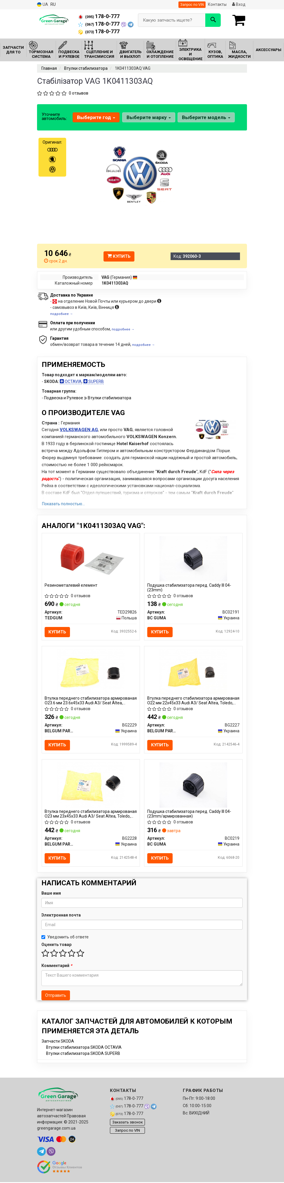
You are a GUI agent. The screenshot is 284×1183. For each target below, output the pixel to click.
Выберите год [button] (96, 117)
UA (42, 4)
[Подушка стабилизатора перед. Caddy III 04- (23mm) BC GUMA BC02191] (193, 558)
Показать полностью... (63, 503)
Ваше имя (51, 894)
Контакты (217, 4)
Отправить (55, 996)
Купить (119, 256)
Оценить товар (56, 945)
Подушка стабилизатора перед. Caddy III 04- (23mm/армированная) (189, 814)
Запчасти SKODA (58, 1042)
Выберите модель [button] (206, 117)
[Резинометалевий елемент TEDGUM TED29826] (91, 558)
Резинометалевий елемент (71, 585)
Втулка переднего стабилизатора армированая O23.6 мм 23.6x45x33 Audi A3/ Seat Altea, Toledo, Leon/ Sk (87, 700)
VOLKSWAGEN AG (79, 429)
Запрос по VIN (192, 5)
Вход (239, 4)
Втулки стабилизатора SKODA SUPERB (83, 1054)
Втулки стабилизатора (109, 398)
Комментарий (56, 966)
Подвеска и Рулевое (64, 398)
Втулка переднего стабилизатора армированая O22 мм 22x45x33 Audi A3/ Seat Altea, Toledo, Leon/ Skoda (190, 700)
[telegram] (41, 1152)
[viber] (51, 1152)
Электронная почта (61, 916)
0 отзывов (78, 93)
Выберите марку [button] (148, 117)
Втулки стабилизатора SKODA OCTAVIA (84, 1048)
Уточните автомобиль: (54, 116)
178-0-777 (99, 16)
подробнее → (61, 314)
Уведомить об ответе (65, 937)
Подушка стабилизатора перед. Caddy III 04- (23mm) (189, 587)
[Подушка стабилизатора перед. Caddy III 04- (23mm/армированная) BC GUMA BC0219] (193, 785)
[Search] (213, 20)
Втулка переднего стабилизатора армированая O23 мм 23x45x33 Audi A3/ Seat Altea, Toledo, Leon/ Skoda (88, 814)
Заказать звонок (127, 1123)
